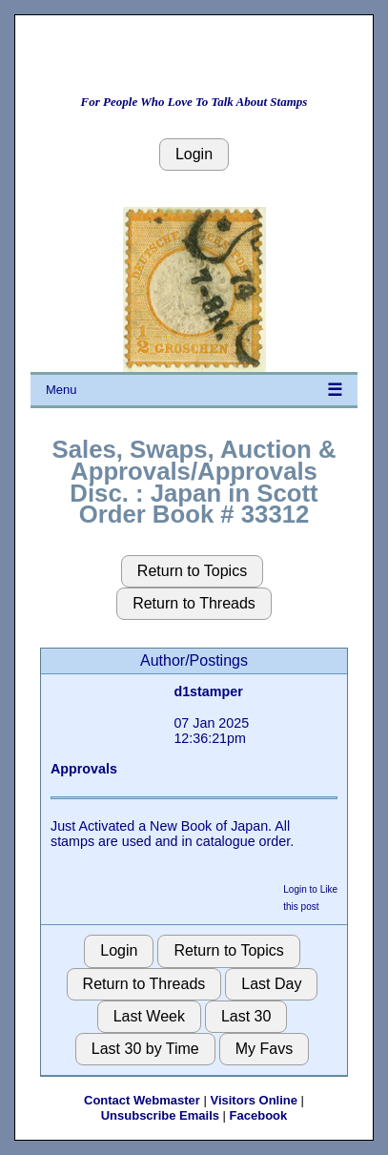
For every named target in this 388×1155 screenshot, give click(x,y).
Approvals (84, 768)
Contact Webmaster (142, 1100)
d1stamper (208, 691)
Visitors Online (253, 1100)
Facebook (259, 1115)
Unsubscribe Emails (160, 1115)
